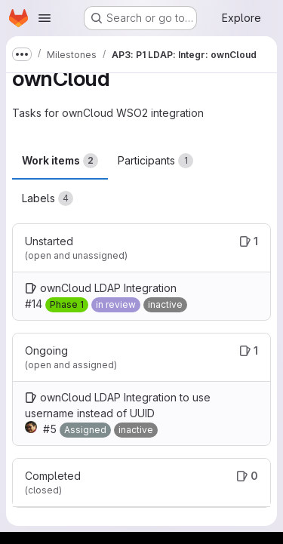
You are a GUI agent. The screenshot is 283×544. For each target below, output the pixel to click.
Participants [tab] (155, 160)
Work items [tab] (60, 160)
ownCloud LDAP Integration (108, 287)
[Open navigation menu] (44, 18)
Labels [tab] (47, 198)
